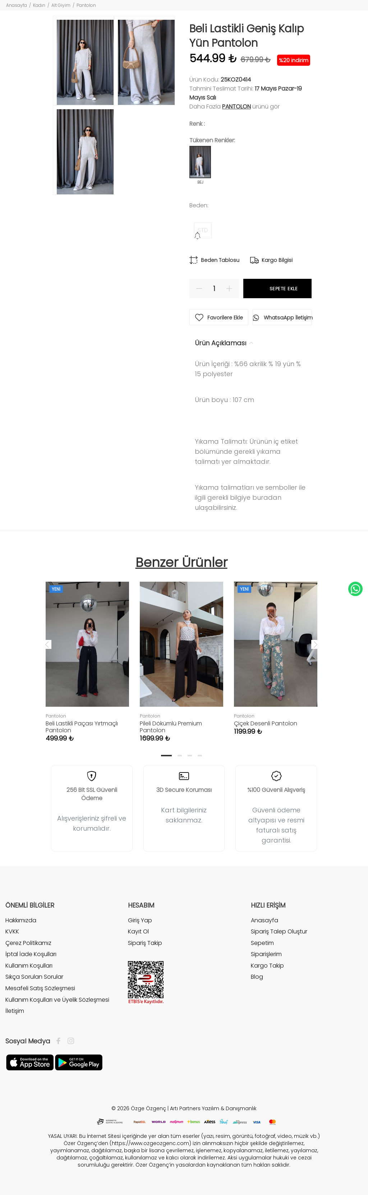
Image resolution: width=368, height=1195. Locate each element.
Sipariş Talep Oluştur (279, 931)
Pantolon (86, 5)
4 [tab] (200, 755)
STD (203, 230)
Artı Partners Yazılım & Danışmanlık (213, 1108)
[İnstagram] (69, 1041)
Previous (47, 644)
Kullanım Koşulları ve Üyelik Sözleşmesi (57, 1000)
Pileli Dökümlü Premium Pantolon (171, 726)
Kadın (39, 5)
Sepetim (262, 943)
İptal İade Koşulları (30, 954)
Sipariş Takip (145, 943)
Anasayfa (16, 5)
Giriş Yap (140, 920)
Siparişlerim (266, 954)
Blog (257, 977)
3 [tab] (190, 755)
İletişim (14, 1011)
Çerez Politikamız (28, 943)
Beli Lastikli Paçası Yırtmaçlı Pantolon (82, 726)
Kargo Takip (267, 965)
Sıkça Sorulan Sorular (34, 977)
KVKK (12, 931)
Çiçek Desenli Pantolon (265, 723)
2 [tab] (180, 755)
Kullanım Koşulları (28, 965)
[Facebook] (60, 1041)
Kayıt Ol (138, 931)
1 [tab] (166, 755)
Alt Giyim (60, 5)
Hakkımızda (20, 920)
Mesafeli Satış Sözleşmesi (40, 988)
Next (315, 644)
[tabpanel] (87, 654)
